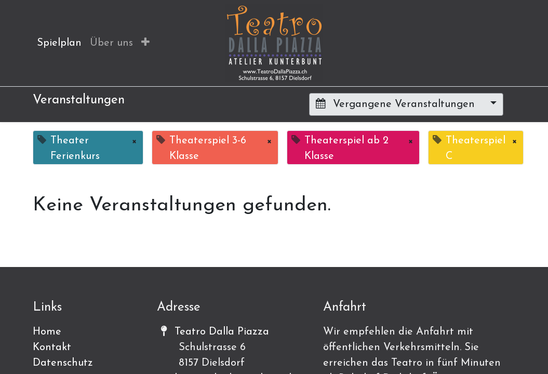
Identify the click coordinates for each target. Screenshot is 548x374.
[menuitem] (59, 43)
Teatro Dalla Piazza (222, 332)
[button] (145, 43)
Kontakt (52, 347)
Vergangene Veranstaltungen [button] (397, 104)
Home (47, 332)
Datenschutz (63, 363)
